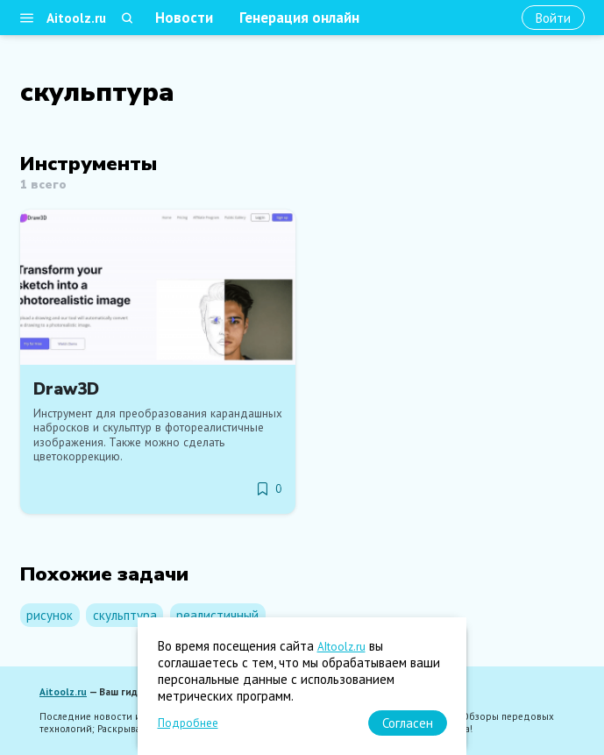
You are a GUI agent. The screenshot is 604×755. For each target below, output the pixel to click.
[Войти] (553, 18)
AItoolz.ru (341, 646)
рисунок (49, 615)
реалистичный (217, 615)
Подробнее (188, 723)
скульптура (125, 615)
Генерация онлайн (299, 17)
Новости (184, 17)
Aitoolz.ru (76, 18)
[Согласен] (407, 723)
